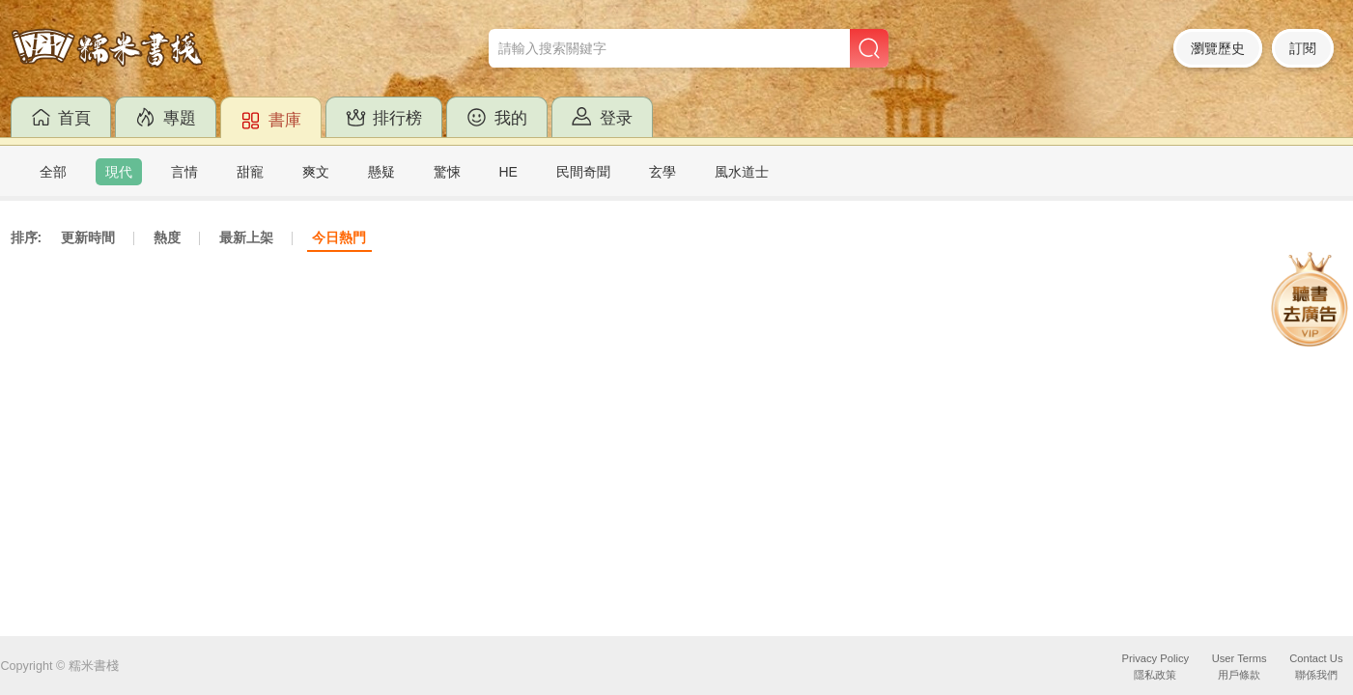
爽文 (315, 172)
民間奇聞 (583, 172)
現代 (118, 172)
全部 (53, 172)
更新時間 (88, 237)
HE (508, 172)
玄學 (662, 172)
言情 (184, 172)
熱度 (167, 237)
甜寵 (250, 172)
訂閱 (1302, 48)
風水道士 (742, 172)
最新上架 (246, 237)
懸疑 (381, 172)
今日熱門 (339, 237)
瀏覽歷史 (1218, 48)
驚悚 (447, 172)
